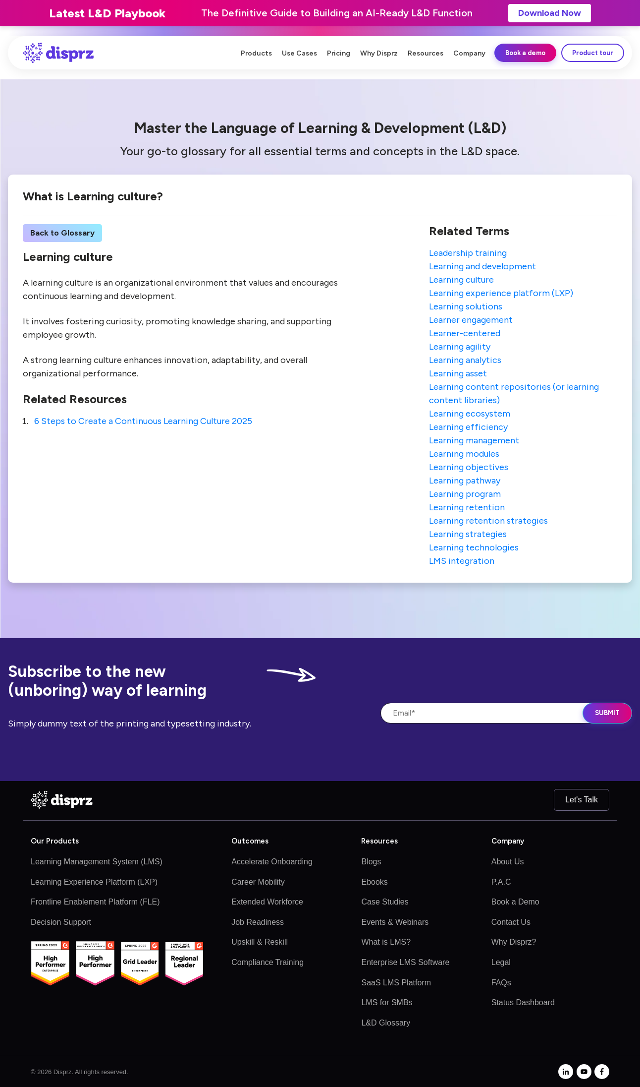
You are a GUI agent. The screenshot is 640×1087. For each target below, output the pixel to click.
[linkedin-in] (565, 1071)
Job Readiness (257, 922)
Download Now (549, 12)
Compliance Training (267, 962)
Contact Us (511, 922)
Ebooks (374, 882)
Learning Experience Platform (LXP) (94, 882)
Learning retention (467, 507)
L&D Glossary (385, 1023)
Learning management (474, 440)
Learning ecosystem (469, 413)
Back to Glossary (62, 233)
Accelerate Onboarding (272, 861)
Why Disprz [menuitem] (379, 53)
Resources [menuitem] (425, 53)
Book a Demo (515, 902)
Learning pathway (464, 480)
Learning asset (458, 373)
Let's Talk (581, 799)
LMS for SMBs (386, 1002)
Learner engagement (471, 319)
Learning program (465, 493)
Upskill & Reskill (259, 942)
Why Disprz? (513, 942)
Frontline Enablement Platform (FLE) (95, 902)
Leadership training (468, 252)
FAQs (501, 982)
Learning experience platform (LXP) (501, 293)
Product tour (592, 53)
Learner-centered (464, 333)
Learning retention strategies (488, 520)
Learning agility (459, 346)
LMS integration (461, 560)
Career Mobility (258, 882)
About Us (507, 861)
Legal (501, 962)
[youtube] (584, 1071)
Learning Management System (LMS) (96, 861)
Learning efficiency (468, 427)
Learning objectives (468, 467)
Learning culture (461, 279)
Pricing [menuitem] (338, 53)
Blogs (371, 861)
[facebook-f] (601, 1071)
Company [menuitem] (469, 53)
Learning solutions (465, 306)
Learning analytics (465, 360)
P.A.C (501, 882)
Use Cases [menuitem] (299, 53)
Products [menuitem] (256, 53)
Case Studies (384, 902)
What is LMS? (386, 942)
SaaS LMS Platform (396, 982)
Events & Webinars (394, 922)
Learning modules (464, 453)
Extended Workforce (267, 902)
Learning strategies (468, 534)
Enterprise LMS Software (405, 962)
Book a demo (525, 53)
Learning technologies (474, 547)
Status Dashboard (523, 1002)
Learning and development (482, 266)
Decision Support (61, 922)
